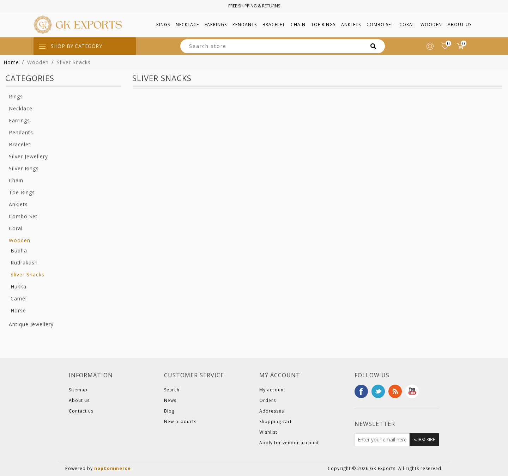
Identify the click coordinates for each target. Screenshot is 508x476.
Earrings (19, 120)
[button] (163, 24)
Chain (16, 180)
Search (172, 390)
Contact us (81, 411)
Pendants (21, 132)
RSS (395, 391)
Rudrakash (24, 262)
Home (11, 62)
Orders (267, 400)
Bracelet (20, 144)
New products (180, 422)
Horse (18, 310)
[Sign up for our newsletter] (382, 439)
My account (272, 390)
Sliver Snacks (27, 274)
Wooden (19, 240)
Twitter (378, 391)
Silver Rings (24, 168)
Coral (16, 228)
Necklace (20, 108)
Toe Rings (22, 192)
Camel (19, 298)
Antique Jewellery (31, 324)
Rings (16, 96)
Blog (169, 411)
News (170, 400)
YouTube (412, 391)
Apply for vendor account (289, 443)
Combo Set (23, 216)
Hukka (18, 286)
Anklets (18, 204)
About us (460, 25)
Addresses (271, 411)
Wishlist (268, 432)
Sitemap (78, 390)
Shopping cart (275, 422)
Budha (19, 250)
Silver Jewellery (28, 156)
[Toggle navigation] (85, 46)
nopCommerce (112, 468)
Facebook (361, 391)
